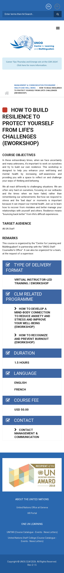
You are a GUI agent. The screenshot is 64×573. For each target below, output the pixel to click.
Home (6, 93)
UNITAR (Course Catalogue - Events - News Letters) (32, 532)
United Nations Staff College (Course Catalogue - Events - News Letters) (32, 539)
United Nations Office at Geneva (32, 507)
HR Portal (32, 513)
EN (48, 6)
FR (57, 6)
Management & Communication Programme (34, 85)
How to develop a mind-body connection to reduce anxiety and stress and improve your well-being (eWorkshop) (32, 318)
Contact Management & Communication (26, 433)
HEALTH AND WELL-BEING (25, 88)
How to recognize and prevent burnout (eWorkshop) (31, 338)
